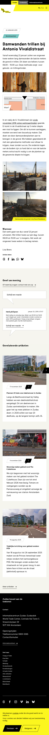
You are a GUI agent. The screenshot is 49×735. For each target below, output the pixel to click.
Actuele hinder (7, 671)
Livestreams (7, 679)
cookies (16, 713)
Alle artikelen (7, 674)
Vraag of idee (7, 656)
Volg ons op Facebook (9, 701)
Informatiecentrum (35, 2)
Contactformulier (10, 637)
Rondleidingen (7, 669)
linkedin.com (13, 259)
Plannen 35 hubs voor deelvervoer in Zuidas (24, 393)
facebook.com (8, 259)
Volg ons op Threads (4, 701)
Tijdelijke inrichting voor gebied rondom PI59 (23, 547)
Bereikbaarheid (11, 36)
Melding (5, 663)
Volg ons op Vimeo (21, 701)
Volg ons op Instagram (15, 701)
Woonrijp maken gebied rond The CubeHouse (20, 468)
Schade (5, 661)
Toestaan (10, 728)
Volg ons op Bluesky (33, 701)
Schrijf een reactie (14, 295)
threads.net (4, 259)
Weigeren (28, 728)
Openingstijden (9, 631)
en (43, 8)
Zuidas (14, 2)
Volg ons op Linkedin (27, 701)
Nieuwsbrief (7, 676)
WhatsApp (17, 259)
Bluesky (22, 259)
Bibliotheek (6, 681)
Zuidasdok (23, 2)
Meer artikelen (8, 587)
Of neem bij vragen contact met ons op (18, 285)
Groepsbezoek (7, 666)
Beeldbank (6, 684)
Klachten (5, 658)
